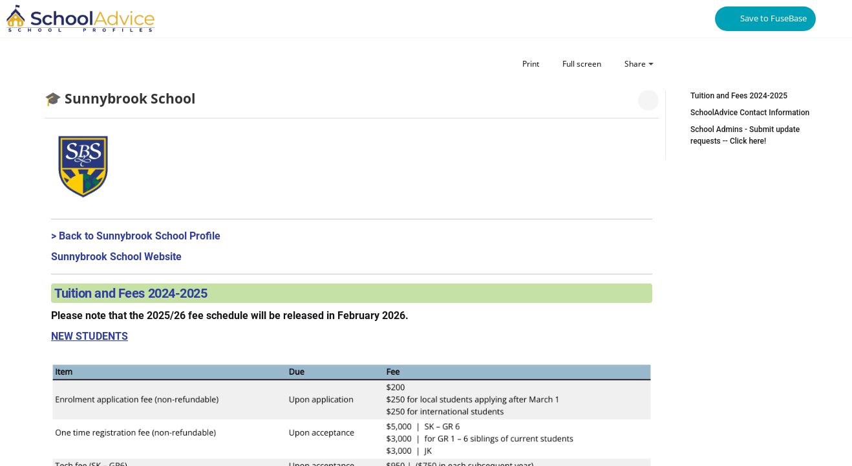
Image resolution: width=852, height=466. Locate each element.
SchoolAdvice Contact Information (749, 112)
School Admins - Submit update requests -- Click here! (745, 135)
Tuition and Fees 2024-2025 (738, 95)
